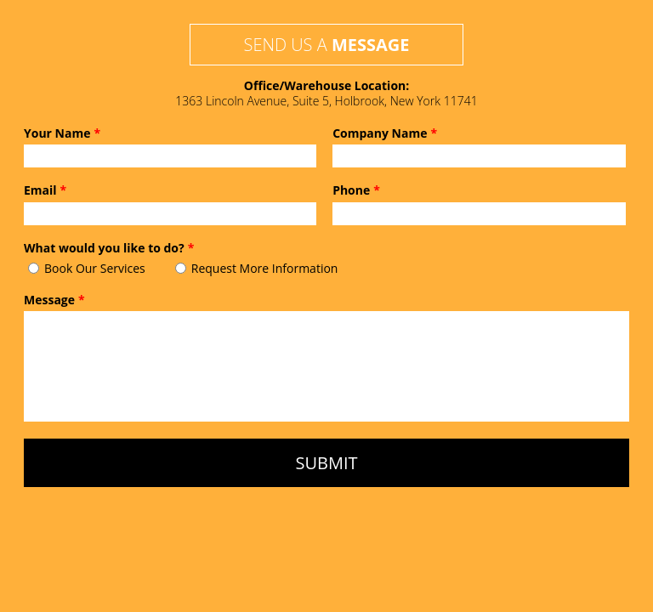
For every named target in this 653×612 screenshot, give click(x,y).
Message (54, 300)
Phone (356, 190)
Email (45, 190)
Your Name (62, 133)
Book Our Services (94, 268)
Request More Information (264, 268)
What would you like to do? (109, 248)
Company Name (384, 133)
